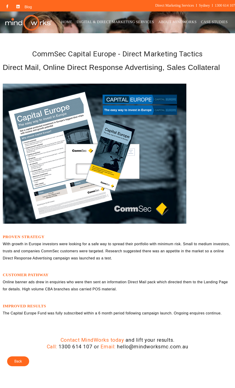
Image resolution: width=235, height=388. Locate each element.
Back (18, 361)
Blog (28, 7)
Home (66, 22)
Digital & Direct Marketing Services (115, 22)
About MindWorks (177, 22)
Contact (70, 42)
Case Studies (214, 22)
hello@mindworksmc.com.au (152, 346)
